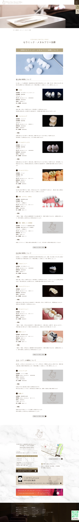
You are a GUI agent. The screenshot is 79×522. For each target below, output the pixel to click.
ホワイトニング (45, 513)
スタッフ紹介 (18, 513)
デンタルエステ (35, 513)
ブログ (25, 513)
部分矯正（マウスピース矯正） (48, 512)
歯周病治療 (34, 516)
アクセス (25, 509)
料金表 (17, 515)
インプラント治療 (35, 512)
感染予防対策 (26, 515)
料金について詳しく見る (38, 247)
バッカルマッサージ (36, 509)
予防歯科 (33, 515)
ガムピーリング (45, 515)
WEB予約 (76, 12)
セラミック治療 (35, 510)
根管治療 (44, 511)
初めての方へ (18, 511)
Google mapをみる (54, 459)
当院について (18, 509)
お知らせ (25, 511)
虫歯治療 (44, 509)
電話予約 (76, 8)
